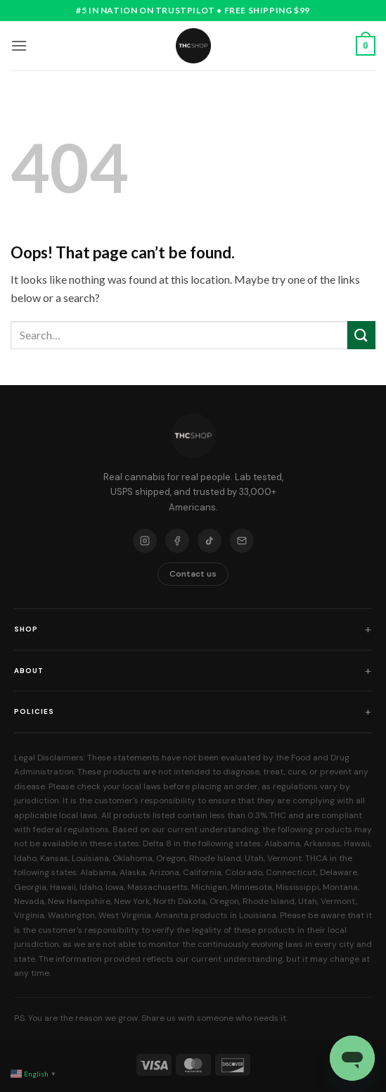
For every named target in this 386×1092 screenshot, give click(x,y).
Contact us (193, 573)
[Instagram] (145, 541)
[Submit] (361, 335)
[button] (19, 45)
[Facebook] (177, 541)
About (29, 670)
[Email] (242, 541)
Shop (26, 629)
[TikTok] (209, 541)
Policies (34, 711)
